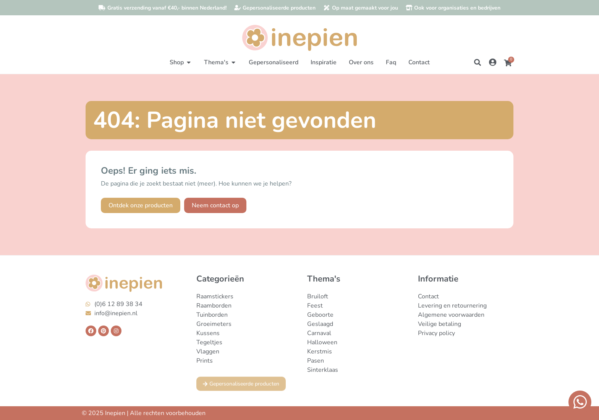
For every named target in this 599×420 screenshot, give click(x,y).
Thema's (323, 279)
